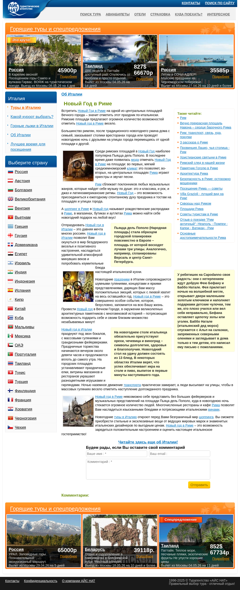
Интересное (218, 14)
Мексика (22, 336)
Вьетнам (22, 217)
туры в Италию (125, 417)
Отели (140, 14)
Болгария (23, 190)
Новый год (101, 209)
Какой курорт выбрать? (32, 116)
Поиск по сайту (220, 3)
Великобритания (30, 199)
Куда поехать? (188, 14)
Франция (23, 400)
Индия (20, 272)
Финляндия (25, 391)
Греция (21, 226)
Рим (183, 118)
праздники (122, 279)
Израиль (22, 263)
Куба (19, 318)
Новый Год (146, 151)
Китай (20, 308)
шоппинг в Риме (76, 209)
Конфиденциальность (40, 581)
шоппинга (206, 417)
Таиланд (22, 363)
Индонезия (25, 281)
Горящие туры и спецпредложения (55, 509)
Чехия (20, 427)
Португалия (25, 354)
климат (132, 168)
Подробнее (68, 556)
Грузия (21, 235)
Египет (21, 254)
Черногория (26, 418)
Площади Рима (191, 209)
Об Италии (71, 94)
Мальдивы (24, 327)
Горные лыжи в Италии (32, 126)
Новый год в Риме (90, 123)
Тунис (20, 372)
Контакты (191, 3)
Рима (154, 172)
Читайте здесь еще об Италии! (148, 442)
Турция (21, 382)
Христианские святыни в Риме (203, 157)
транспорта (132, 385)
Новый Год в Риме (92, 111)
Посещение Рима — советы (201, 188)
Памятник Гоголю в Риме (199, 168)
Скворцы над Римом (195, 203)
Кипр (19, 299)
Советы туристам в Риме (199, 214)
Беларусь (95, 549)
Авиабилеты (118, 14)
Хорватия (23, 409)
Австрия (22, 181)
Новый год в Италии (76, 329)
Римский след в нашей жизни (202, 163)
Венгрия (22, 208)
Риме (68, 213)
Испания (22, 290)
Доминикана (26, 245)
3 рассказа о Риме (194, 142)
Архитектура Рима (194, 173)
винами (213, 409)
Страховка (160, 14)
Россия (21, 172)
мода (135, 160)
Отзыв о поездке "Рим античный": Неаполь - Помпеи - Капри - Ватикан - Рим (204, 224)
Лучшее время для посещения (28, 147)
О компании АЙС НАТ (78, 581)
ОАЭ (19, 345)
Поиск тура (90, 14)
